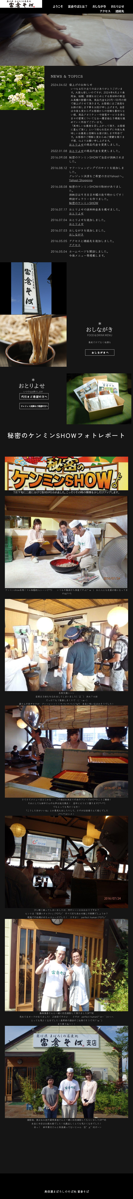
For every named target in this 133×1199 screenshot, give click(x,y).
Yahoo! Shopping (81, 180)
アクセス (105, 11)
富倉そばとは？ (78, 6)
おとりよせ (117, 6)
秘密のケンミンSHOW (83, 203)
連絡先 (119, 11)
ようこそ (58, 6)
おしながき (99, 6)
